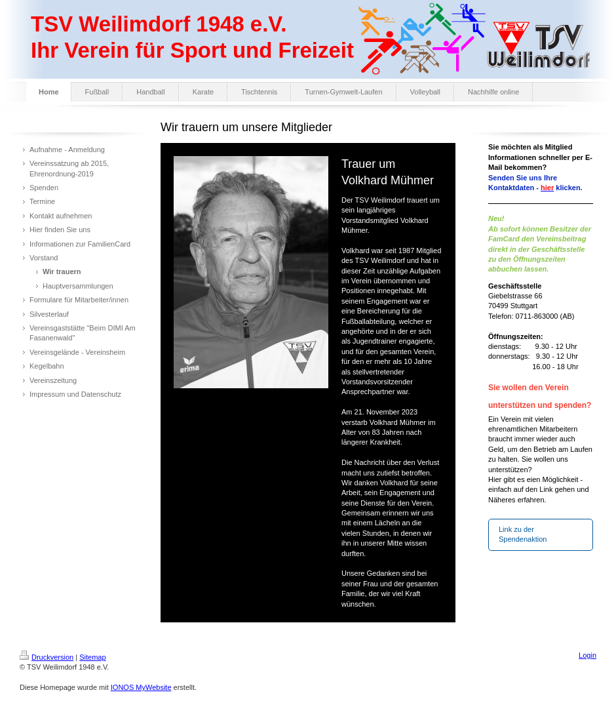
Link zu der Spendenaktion (523, 534)
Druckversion (46, 657)
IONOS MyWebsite (141, 687)
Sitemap (92, 657)
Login (587, 655)
